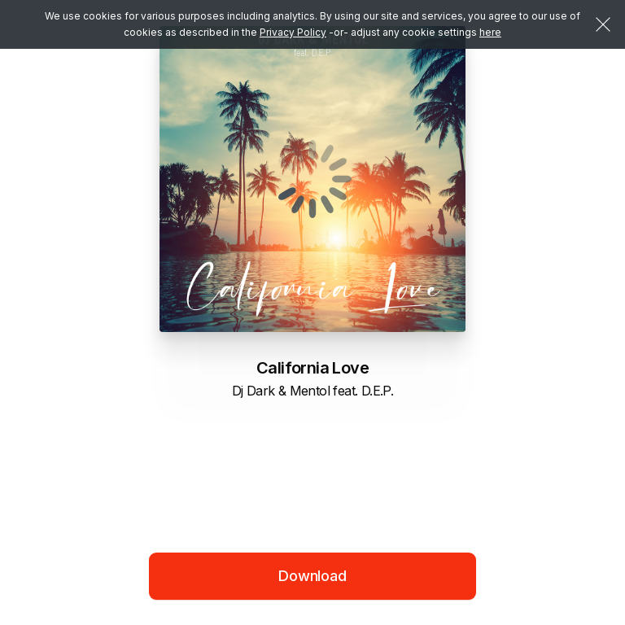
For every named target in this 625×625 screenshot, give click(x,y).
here (490, 32)
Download (312, 575)
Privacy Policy (293, 32)
